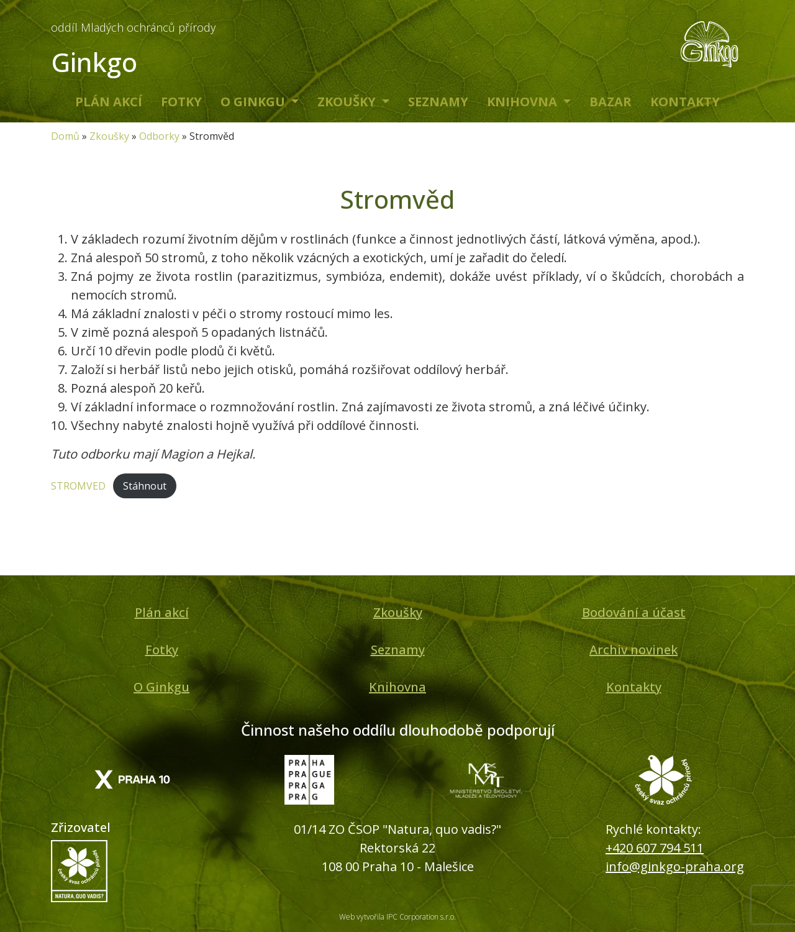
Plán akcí (108, 101)
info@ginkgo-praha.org (675, 866)
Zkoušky (348, 101)
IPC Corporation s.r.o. (421, 916)
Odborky (159, 136)
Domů (65, 136)
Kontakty (685, 101)
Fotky (181, 101)
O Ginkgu (254, 101)
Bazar (610, 101)
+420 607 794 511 (655, 847)
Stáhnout (144, 486)
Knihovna (523, 101)
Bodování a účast (634, 612)
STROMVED (78, 486)
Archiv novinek (633, 649)
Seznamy (438, 101)
